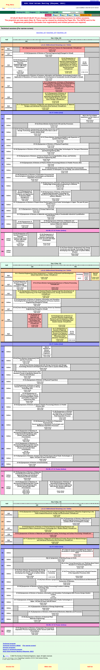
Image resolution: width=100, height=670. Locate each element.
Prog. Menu (10, 4)
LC (3, 66)
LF (2, 98)
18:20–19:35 (95, 278)
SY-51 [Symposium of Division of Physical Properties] (50, 144)
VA (2, 553)
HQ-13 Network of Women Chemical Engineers (46, 350)
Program (32, 12)
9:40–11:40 (29, 402)
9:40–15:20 (55, 543)
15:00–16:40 (68, 72)
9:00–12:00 (27, 377)
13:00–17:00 (60, 141)
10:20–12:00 (34, 326)
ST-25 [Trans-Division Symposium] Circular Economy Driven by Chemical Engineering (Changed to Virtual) (37, 308)
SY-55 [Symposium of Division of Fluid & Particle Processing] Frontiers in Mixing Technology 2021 (27, 386)
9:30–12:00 (37, 621)
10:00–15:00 (55, 614)
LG (2, 107)
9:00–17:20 (48, 55)
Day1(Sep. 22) (41, 32)
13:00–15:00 (59, 340)
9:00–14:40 (34, 180)
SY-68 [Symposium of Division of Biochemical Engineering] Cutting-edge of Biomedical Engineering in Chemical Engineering (60, 184)
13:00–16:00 (55, 199)
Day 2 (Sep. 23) (56, 263)
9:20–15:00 (37, 134)
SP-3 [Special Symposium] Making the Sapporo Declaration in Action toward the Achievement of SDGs (77, 551)
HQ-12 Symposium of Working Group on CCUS (61, 558)
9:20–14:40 (36, 211)
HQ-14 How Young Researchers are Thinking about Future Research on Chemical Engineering (80, 563)
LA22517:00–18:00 (86, 278)
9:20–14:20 (46, 609)
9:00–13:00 (32, 465)
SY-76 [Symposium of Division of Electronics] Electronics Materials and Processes (55, 611)
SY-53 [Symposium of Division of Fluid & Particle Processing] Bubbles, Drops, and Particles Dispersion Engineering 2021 (46, 156)
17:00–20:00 (89, 121)
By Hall (55, 12)
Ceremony (79, 274)
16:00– (79, 278)
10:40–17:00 (54, 126)
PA (2, 239)
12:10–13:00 (46, 355)
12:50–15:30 (60, 492)
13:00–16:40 (59, 226)
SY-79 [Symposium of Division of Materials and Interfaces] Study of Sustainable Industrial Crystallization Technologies (51, 214)
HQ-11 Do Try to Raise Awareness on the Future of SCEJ (90, 117)
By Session (44, 12)
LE (2, 87)
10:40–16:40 (66, 583)
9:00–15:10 (40, 382)
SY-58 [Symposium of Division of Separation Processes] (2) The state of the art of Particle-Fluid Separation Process (62, 414)
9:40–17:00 (61, 560)
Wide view (47, 666)
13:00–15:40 (62, 418)
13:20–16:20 (58, 90)
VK (2, 178)
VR (2, 210)
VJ (2, 170)
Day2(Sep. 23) (51, 32)
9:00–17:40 (50, 146)
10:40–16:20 (54, 288)
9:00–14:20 (37, 305)
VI (2, 164)
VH (2, 158)
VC (2, 125)
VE (3, 139)
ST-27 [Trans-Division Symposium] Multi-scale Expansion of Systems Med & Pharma (60, 138)
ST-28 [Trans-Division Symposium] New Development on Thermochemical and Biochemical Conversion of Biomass (66, 580)
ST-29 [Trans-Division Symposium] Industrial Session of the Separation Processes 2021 (79, 572)
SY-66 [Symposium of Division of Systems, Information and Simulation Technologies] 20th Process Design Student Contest (53, 593)
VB (2, 119)
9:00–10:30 (20, 72)
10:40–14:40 (48, 428)
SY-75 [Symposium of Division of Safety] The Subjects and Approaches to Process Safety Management (25, 194)
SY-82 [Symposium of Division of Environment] (25, 222)
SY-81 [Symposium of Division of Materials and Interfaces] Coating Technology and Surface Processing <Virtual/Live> (34, 319)
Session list (10, 666)
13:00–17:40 (64, 172)
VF (2, 145)
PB (2, 251)
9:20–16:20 (45, 108)
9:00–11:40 (26, 362)
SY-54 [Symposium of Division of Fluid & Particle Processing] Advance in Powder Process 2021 (51, 163)
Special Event (95, 274)
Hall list (90, 666)
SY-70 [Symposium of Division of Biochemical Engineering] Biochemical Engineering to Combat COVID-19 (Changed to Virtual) (76, 520)
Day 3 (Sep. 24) (56, 502)
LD (3, 78)
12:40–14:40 (46, 244)
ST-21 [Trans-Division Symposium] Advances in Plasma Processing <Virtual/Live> (55, 283)
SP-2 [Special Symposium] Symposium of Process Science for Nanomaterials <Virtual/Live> (52, 48)
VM (2, 195)
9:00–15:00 (40, 408)
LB (3, 55)
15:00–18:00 (75, 254)
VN (2, 204)
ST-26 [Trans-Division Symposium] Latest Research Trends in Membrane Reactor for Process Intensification (27, 373)
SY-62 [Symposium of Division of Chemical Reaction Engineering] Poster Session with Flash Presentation (20, 63)
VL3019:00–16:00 (53, 597)
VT (2, 224)
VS (3, 216)
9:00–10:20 (20, 288)
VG (2, 151)
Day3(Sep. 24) (62, 32)
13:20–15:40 (55, 102)
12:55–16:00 (61, 326)
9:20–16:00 (46, 296)
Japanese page (94, 0)
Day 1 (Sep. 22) (56, 38)
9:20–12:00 (25, 199)
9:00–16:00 (44, 278)
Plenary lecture (86, 274)
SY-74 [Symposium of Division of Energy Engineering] (36, 209)
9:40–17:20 (52, 50)
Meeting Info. (21, 12)
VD (2, 132)
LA (3, 49)
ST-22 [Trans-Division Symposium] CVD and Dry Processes (54, 124)
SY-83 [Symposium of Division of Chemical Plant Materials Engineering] (37, 617)
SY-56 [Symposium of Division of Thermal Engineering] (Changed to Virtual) (48, 53)
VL (2, 186)
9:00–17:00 (46, 160)
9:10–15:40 (43, 460)
